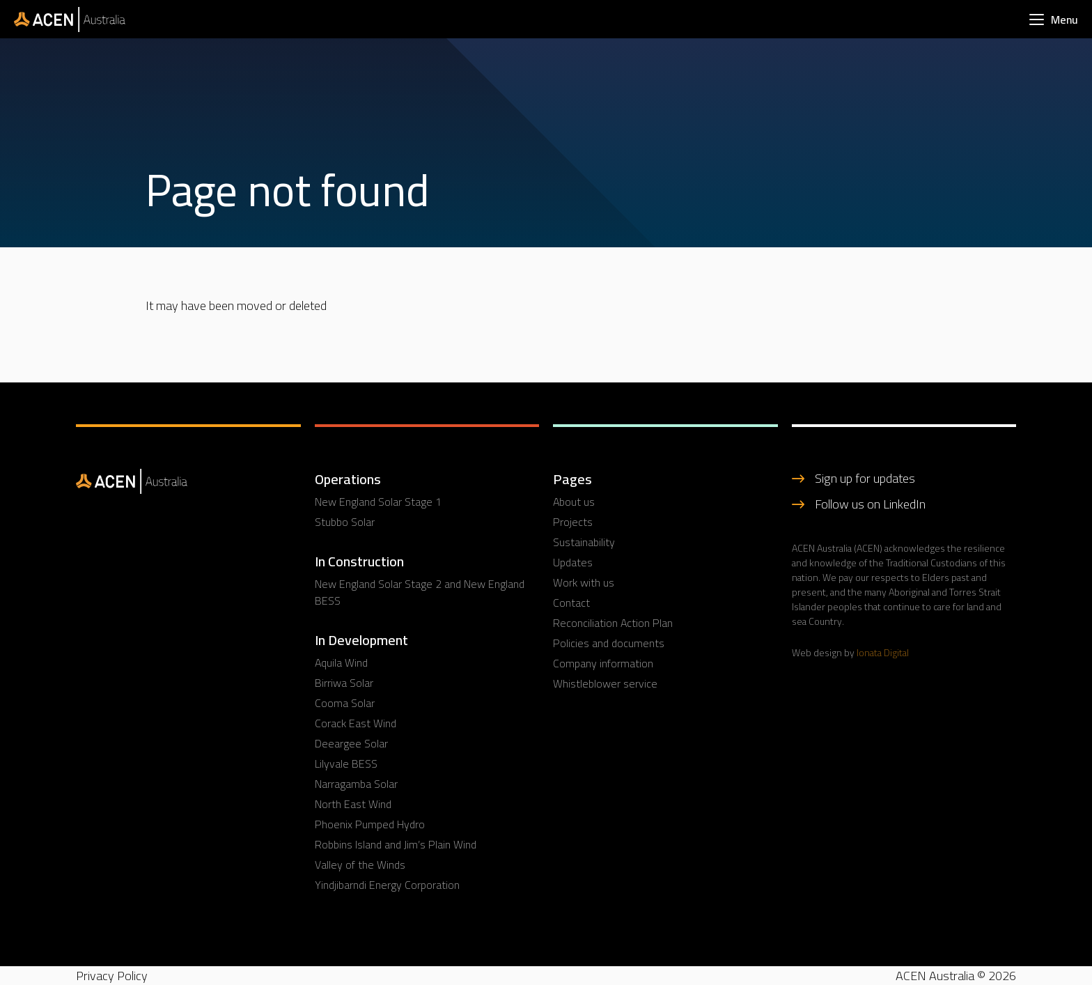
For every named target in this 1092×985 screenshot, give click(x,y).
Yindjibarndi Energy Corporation (387, 884)
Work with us (583, 582)
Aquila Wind (341, 662)
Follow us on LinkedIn (870, 504)
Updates (573, 562)
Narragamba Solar (356, 783)
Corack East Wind (355, 723)
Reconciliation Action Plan (613, 622)
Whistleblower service (605, 683)
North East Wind (353, 803)
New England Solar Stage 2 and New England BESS (419, 592)
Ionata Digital (883, 653)
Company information (603, 663)
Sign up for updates (865, 478)
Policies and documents (608, 643)
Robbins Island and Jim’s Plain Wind (395, 844)
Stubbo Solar (345, 521)
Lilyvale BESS (346, 763)
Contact (571, 602)
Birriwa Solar (344, 682)
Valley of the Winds (360, 864)
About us (574, 501)
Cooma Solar (345, 702)
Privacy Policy (112, 975)
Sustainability (584, 542)
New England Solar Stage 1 (378, 501)
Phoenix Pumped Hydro (370, 824)
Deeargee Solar (351, 743)
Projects (573, 521)
